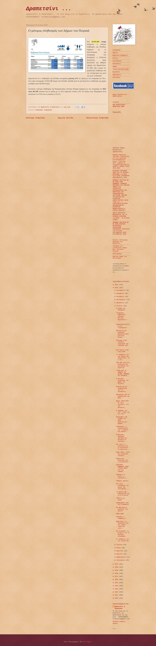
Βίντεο (115, 58)
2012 (117, 592)
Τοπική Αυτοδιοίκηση (121, 69)
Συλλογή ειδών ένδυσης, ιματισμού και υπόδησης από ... (122, 344)
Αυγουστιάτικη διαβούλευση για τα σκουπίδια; (121, 389)
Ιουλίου (119, 306)
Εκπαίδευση (117, 61)
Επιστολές (116, 77)
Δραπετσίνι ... (49, 9)
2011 (117, 595)
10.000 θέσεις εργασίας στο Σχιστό (122, 509)
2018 (117, 573)
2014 (117, 586)
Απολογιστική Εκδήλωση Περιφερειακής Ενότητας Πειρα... (122, 334)
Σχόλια (115, 52)
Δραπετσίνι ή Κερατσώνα (120, 607)
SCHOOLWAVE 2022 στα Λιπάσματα (122, 503)
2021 (117, 564)
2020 (117, 567)
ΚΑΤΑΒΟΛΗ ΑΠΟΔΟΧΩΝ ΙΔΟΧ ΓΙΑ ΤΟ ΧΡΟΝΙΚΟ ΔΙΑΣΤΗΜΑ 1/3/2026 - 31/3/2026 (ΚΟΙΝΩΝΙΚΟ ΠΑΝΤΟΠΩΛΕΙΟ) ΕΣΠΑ (121, 174)
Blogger (88, 642)
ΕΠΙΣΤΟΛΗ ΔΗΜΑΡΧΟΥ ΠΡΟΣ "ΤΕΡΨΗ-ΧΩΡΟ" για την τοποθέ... (122, 468)
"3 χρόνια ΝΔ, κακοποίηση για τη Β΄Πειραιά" (122, 493)
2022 (117, 288)
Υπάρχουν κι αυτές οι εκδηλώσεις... (122, 476)
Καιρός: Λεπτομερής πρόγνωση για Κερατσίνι (120, 241)
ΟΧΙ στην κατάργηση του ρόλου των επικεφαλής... (122, 486)
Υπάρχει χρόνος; (122, 481)
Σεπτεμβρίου (121, 299)
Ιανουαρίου (121, 560)
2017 (117, 576)
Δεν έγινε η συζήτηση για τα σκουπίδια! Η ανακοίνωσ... (122, 446)
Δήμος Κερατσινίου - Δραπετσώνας (121, 95)
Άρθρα (115, 66)
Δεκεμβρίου (121, 290)
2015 (117, 583)
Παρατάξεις (117, 75)
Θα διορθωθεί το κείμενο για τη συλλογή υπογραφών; (122, 533)
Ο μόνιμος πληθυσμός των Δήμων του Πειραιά (122, 381)
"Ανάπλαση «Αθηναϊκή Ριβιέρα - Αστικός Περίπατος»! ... (121, 317)
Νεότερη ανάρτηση (35, 118)
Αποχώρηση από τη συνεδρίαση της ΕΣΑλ (123, 396)
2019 (117, 570)
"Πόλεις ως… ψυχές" (120, 499)
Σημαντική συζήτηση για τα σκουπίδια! (122, 460)
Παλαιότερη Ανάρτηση (97, 118)
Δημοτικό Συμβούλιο (120, 55)
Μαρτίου (119, 554)
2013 (117, 589)
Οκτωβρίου (120, 296)
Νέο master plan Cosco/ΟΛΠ (122, 350)
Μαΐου (118, 548)
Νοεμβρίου (120, 293)
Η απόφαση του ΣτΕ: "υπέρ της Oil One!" (122, 412)
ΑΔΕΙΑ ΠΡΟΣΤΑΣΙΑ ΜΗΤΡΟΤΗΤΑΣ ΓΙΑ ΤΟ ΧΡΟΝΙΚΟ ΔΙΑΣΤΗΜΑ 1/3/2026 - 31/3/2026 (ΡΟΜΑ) (121, 216)
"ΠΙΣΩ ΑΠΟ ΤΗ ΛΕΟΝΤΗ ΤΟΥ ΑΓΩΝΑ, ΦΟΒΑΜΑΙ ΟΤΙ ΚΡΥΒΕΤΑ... (122, 373)
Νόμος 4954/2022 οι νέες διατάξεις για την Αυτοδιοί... (122, 404)
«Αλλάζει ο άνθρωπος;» (121, 517)
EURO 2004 (120, 514)
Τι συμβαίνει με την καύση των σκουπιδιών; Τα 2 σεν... (122, 357)
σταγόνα (116, 102)
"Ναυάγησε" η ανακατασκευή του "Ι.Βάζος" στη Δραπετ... (122, 429)
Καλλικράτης (117, 254)
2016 (117, 579)
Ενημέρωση (48, 110)
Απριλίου (120, 551)
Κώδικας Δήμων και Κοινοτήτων (120, 257)
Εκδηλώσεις (117, 64)
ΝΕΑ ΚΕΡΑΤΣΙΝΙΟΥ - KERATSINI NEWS (120, 105)
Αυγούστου (120, 303)
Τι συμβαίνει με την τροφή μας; (122, 540)
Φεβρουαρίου (121, 557)
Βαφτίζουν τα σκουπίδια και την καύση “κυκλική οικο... (122, 525)
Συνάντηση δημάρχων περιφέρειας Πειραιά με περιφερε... (121, 438)
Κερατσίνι (116, 72)
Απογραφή (39, 110)
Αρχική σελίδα (65, 118)
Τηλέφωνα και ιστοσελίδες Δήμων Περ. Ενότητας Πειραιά (120, 248)
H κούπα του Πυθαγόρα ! (121, 309)
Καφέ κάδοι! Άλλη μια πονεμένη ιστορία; (123, 453)
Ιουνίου (119, 545)
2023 (117, 285)
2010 (117, 598)
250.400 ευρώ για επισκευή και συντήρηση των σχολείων (123, 365)
